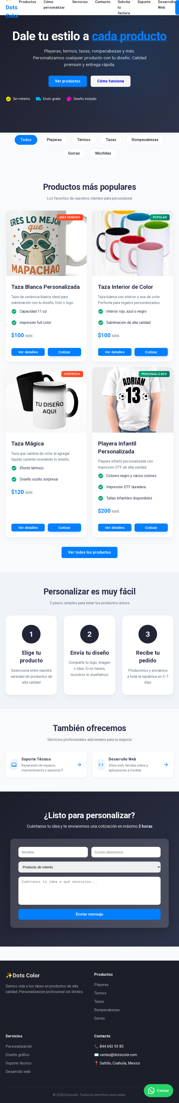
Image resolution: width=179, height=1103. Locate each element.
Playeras (101, 985)
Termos (100, 993)
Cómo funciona (110, 81)
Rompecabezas (107, 1010)
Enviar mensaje (89, 914)
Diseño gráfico (17, 1055)
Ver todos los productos (89, 552)
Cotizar (64, 352)
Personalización (19, 1046)
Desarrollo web (18, 1071)
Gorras (99, 1018)
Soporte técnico (18, 1063)
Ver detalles (28, 352)
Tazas (99, 1001)
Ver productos (67, 81)
